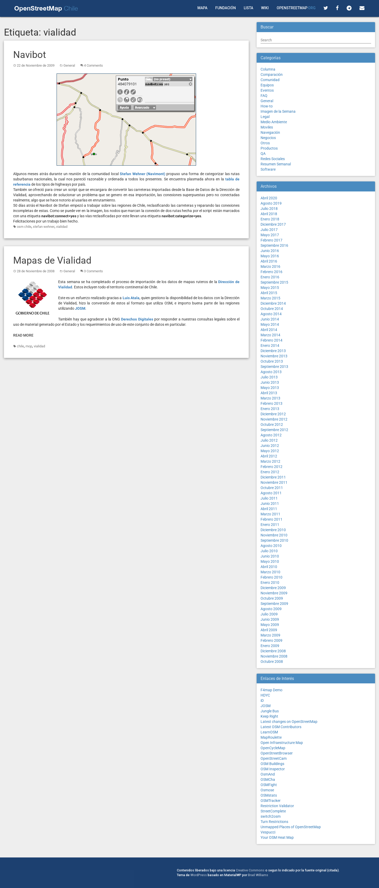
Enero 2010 (270, 582)
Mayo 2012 (270, 451)
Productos (269, 148)
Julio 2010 (269, 551)
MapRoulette (271, 737)
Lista (248, 8)
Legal (265, 117)
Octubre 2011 (272, 488)
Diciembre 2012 (273, 414)
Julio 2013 (269, 377)
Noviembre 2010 (274, 535)
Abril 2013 (269, 393)
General (69, 65)
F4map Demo (271, 690)
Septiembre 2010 (274, 540)
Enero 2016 (270, 277)
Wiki (265, 8)
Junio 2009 (270, 619)
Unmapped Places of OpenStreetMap (291, 827)
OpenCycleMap (273, 748)
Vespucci (268, 832)
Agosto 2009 (271, 609)
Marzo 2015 (270, 298)
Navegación (270, 132)
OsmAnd (268, 774)
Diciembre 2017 (273, 224)
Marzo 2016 (270, 266)
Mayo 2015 (270, 287)
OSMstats (269, 795)
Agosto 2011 (271, 493)
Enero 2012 (270, 472)
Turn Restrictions (274, 822)
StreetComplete (273, 811)
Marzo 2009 (270, 635)
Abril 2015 (269, 293)
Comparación (272, 74)
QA (263, 153)
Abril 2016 (269, 261)
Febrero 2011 (271, 519)
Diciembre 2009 (273, 588)
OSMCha (268, 779)
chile (20, 346)
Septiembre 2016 (274, 245)
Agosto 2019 (271, 203)
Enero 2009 (270, 646)
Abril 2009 (269, 630)
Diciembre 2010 (273, 530)
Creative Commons (250, 870)
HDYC (265, 695)
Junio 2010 (270, 556)
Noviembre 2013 (274, 356)
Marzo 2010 (270, 572)
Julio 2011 (269, 498)
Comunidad (270, 80)
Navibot (29, 54)
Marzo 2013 (270, 398)
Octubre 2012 (272, 424)
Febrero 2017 (271, 240)
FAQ (264, 95)
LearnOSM (269, 732)
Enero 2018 (270, 219)
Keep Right (269, 716)
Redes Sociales (273, 159)
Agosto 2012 (271, 435)
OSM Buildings (272, 764)
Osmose (267, 790)
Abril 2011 (269, 509)
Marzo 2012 (270, 461)
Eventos (267, 90)
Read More (23, 335)
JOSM (80, 308)
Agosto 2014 (271, 314)
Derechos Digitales (137, 319)
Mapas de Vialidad (52, 260)
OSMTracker (271, 800)
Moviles (267, 127)
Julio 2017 (269, 230)
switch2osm (271, 816)
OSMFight (269, 785)
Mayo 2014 (270, 324)
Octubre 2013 (272, 361)
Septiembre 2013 (274, 366)
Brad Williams (258, 875)
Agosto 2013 (271, 372)
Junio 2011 (270, 503)
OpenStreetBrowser (277, 753)
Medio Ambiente (274, 122)
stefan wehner (43, 227)
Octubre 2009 (272, 598)
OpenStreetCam (274, 758)
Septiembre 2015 (274, 282)
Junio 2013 (270, 382)
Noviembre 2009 (274, 593)
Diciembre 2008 (273, 651)
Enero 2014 (270, 345)
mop (29, 346)
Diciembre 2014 (273, 303)
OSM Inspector (273, 769)
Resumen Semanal (276, 164)
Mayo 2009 (270, 625)
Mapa (202, 8)
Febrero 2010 (271, 577)
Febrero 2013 (271, 403)
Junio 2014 (270, 319)
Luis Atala (131, 298)
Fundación (225, 8)
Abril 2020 (269, 198)
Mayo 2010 (270, 561)
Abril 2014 (269, 330)
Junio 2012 (270, 445)
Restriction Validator (277, 806)
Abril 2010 (269, 567)
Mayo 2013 (270, 388)
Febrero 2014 (271, 340)
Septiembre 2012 (274, 430)
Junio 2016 (270, 251)
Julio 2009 (269, 614)
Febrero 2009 (271, 640)
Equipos (267, 85)
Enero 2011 (270, 524)
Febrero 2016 (271, 272)
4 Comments (93, 65)
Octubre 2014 (272, 309)
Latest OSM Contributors (281, 727)
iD (262, 700)
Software (268, 169)
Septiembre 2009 (274, 603)
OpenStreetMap (296, 8)
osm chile (24, 227)
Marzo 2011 (270, 514)
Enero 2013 (270, 409)
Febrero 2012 (271, 467)
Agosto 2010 (271, 546)
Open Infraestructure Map (282, 743)
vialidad (61, 227)
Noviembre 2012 (274, 419)
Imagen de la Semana (278, 111)
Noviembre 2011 (274, 482)
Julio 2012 (269, 440)
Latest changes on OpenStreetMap (289, 721)
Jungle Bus (270, 711)
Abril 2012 (269, 456)
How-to (267, 106)
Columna (268, 69)
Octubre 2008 (272, 661)
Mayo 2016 (270, 256)
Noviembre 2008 (274, 656)
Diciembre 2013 (273, 351)
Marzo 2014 (270, 335)
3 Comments (93, 271)
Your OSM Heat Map (277, 837)
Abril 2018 (269, 214)
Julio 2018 (269, 208)
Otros (265, 143)
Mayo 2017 (270, 235)
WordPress (198, 875)
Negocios (268, 138)
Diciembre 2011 (273, 477)
